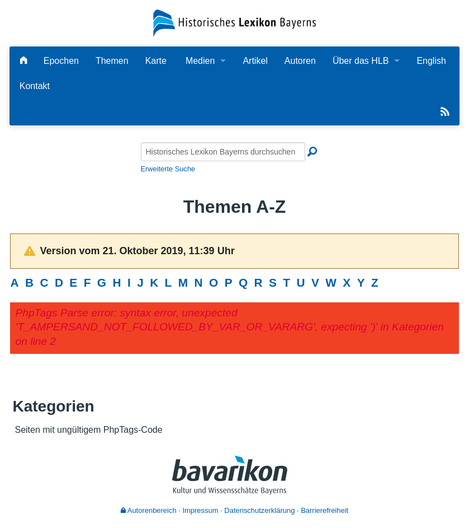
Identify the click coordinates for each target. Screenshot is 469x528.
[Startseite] (235, 22)
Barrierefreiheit (324, 510)
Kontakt (35, 86)
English (431, 61)
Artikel (255, 61)
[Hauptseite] (23, 60)
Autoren (300, 61)
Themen (112, 61)
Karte (156, 61)
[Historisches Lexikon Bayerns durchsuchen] (223, 151)
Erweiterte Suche (168, 169)
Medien (200, 61)
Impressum (200, 510)
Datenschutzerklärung (259, 510)
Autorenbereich (149, 510)
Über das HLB (361, 61)
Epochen (61, 61)
